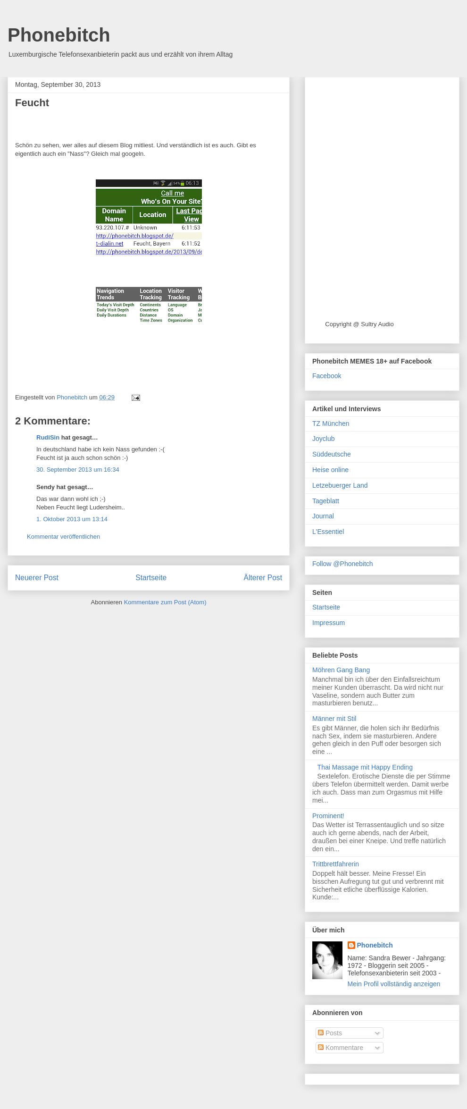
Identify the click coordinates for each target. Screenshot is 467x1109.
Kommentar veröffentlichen (63, 536)
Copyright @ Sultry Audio (359, 324)
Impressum (328, 622)
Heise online (330, 470)
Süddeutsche (331, 454)
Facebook (326, 376)
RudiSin (47, 437)
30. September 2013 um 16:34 (77, 469)
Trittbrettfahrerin (335, 864)
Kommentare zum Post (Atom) (165, 602)
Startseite (151, 578)
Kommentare (340, 1047)
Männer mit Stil (334, 718)
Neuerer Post (36, 578)
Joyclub (323, 438)
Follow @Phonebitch (342, 563)
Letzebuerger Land (340, 485)
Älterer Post (263, 578)
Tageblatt (325, 501)
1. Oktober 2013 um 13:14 (72, 519)
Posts (330, 1033)
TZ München (331, 423)
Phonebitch (59, 35)
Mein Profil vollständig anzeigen (394, 984)
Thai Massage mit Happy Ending (365, 767)
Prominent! (328, 816)
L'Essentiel (328, 531)
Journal (323, 516)
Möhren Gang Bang (341, 670)
